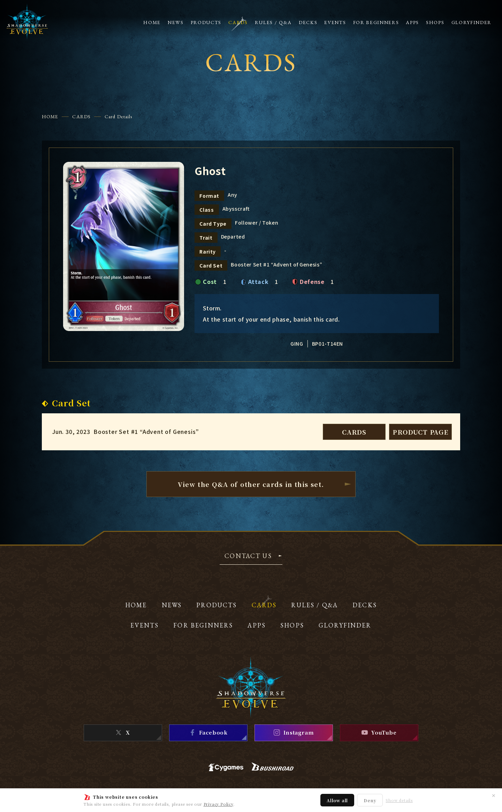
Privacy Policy (218, 804)
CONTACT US (248, 556)
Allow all (337, 800)
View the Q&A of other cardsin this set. (251, 484)
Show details (399, 800)
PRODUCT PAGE (420, 431)
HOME (50, 116)
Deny (370, 800)
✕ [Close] (494, 795)
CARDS (81, 116)
